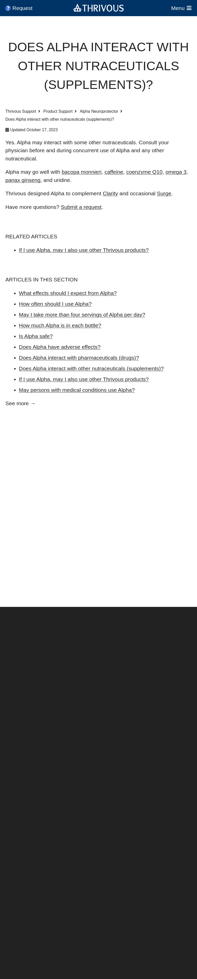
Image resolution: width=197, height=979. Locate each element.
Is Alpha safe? (36, 336)
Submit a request (81, 207)
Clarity (110, 193)
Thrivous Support (20, 111)
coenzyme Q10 (144, 172)
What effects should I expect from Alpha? (68, 293)
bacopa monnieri (81, 172)
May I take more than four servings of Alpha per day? (82, 315)
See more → (20, 403)
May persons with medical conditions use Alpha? (77, 390)
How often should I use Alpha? (55, 304)
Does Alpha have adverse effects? (60, 347)
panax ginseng (23, 180)
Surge (164, 193)
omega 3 (175, 172)
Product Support (58, 111)
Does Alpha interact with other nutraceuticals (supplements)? (91, 368)
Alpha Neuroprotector (99, 111)
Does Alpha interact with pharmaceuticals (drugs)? (79, 358)
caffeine (113, 172)
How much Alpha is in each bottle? (60, 325)
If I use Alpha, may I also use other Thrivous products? (84, 250)
